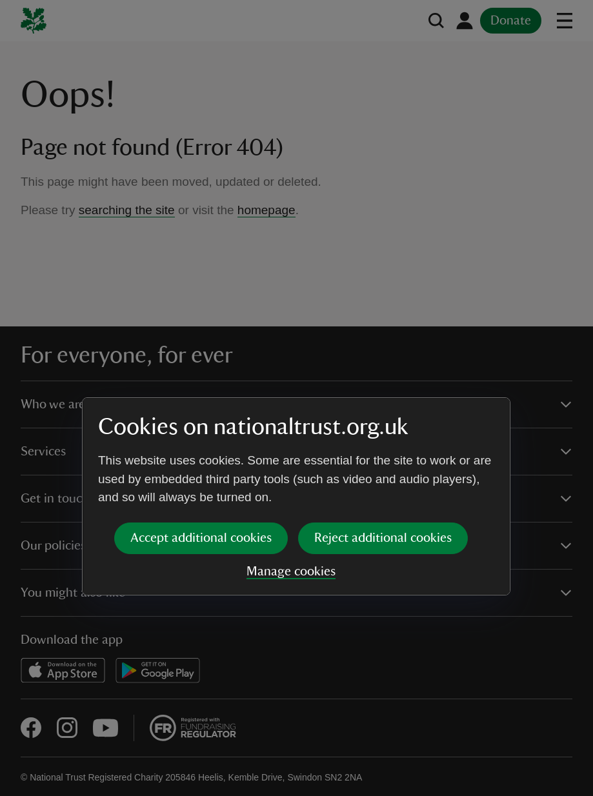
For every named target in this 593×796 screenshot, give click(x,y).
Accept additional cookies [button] (201, 439)
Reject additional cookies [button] (383, 439)
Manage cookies (291, 472)
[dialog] (296, 397)
